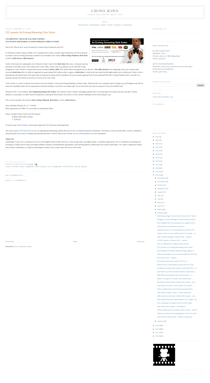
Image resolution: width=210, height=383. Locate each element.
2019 (157, 158)
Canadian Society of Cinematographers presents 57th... (176, 230)
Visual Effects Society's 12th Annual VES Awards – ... (176, 286)
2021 (157, 151)
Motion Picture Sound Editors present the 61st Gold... (175, 265)
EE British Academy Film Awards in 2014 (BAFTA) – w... (177, 268)
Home (75, 241)
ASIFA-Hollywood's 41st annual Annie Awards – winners (177, 310)
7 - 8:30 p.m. (16, 119)
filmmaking (57, 166)
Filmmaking (94, 25)
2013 (157, 326)
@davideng (163, 72)
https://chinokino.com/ (160, 46)
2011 (157, 332)
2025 (157, 137)
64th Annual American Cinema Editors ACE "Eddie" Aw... (177, 299)
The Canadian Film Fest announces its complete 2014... (176, 223)
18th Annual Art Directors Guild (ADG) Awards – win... (176, 296)
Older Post (140, 241)
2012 (157, 329)
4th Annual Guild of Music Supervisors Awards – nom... (176, 282)
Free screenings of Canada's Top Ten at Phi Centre (174, 303)
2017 (157, 165)
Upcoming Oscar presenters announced (170, 226)
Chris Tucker (40, 166)
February (161, 213)
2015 (157, 171)
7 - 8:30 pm (32, 105)
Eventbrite (24, 125)
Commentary (127, 25)
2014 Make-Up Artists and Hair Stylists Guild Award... (176, 272)
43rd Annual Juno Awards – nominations (171, 306)
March (160, 209)
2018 (157, 161)
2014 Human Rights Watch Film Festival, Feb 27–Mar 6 (176, 216)
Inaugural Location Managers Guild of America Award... (176, 219)
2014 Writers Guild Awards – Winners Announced (174, 317)
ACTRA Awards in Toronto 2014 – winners (172, 240)
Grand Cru (169, 69)
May (159, 202)
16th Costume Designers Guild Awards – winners (174, 237)
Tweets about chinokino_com (163, 97)
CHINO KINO (105, 11)
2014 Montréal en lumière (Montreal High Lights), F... (176, 251)
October (161, 185)
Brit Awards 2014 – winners (167, 258)
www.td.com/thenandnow (82, 133)
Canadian (29, 166)
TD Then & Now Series (28, 131)
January (160, 321)
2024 (157, 140)
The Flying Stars (174, 56)
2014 (157, 175)
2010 (157, 336)
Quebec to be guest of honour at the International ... (175, 279)
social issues (81, 166)
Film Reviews (83, 25)
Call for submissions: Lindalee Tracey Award (173, 244)
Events (110, 25)
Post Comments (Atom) (23, 246)
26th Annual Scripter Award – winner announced (174, 292)
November (161, 182)
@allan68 (162, 59)
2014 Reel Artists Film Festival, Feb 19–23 (172, 261)
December (161, 178)
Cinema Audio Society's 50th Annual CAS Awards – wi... (177, 233)
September (161, 188)
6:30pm (23, 108)
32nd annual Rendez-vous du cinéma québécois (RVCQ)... (177, 254)
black (21, 166)
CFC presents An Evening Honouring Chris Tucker (30, 32)
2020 (157, 154)
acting (15, 166)
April (160, 206)
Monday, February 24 (18, 105)
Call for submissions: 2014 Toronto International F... (175, 289)
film (49, 166)
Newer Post (9, 241)
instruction (68, 166)
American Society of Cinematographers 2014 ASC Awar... (177, 313)
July (159, 195)
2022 (157, 147)
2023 (157, 144)
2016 (157, 168)
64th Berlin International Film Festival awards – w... (175, 275)
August (160, 192)
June (159, 199)
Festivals (118, 25)
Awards (103, 25)
